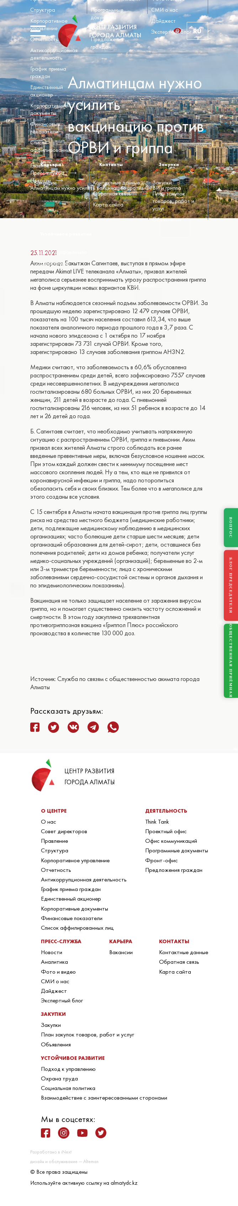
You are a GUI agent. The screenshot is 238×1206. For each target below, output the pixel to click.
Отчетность (44, 39)
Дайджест (163, 20)
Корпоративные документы (49, 109)
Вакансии (45, 182)
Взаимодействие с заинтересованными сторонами (94, 285)
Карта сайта (108, 204)
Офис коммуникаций (171, 841)
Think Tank (157, 821)
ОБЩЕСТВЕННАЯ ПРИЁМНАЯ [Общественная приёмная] (231, 661)
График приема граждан (48, 72)
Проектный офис (166, 831)
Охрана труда (51, 263)
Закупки (162, 182)
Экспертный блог (171, 31)
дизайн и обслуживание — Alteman (64, 1161)
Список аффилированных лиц (56, 146)
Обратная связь (112, 193)
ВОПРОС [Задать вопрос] (231, 527)
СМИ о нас (164, 9)
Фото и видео (58, 971)
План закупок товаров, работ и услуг (173, 201)
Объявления (166, 219)
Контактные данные (116, 182)
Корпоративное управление (49, 24)
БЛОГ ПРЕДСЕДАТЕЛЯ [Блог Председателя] (231, 585)
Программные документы (107, 13)
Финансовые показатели (45, 127)
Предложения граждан (107, 42)
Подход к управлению (60, 252)
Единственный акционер (46, 90)
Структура (42, 9)
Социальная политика (60, 274)
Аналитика (54, 962)
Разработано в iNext (51, 1152)
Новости (51, 952)
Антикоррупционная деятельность (54, 53)
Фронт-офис (106, 28)
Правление (54, 841)
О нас (48, 821)
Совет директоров (64, 831)
